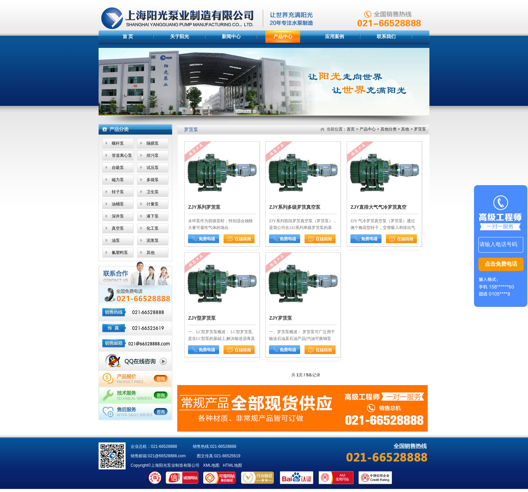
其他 (151, 252)
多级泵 (153, 179)
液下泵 (153, 216)
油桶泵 (118, 204)
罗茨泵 (420, 129)
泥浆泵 (153, 240)
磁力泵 (118, 179)
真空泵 (118, 228)
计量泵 (153, 204)
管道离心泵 (122, 155)
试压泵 (153, 167)
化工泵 (153, 228)
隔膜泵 (153, 143)
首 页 (128, 36)
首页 (351, 129)
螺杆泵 (118, 143)
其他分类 (388, 129)
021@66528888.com (167, 456)
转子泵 (118, 192)
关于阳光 (179, 36)
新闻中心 (231, 36)
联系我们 (386, 36)
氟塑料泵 (120, 252)
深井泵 (118, 216)
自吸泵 (118, 167)
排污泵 (153, 155)
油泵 (116, 240)
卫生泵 (153, 192)
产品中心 (282, 36)
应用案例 (334, 36)
